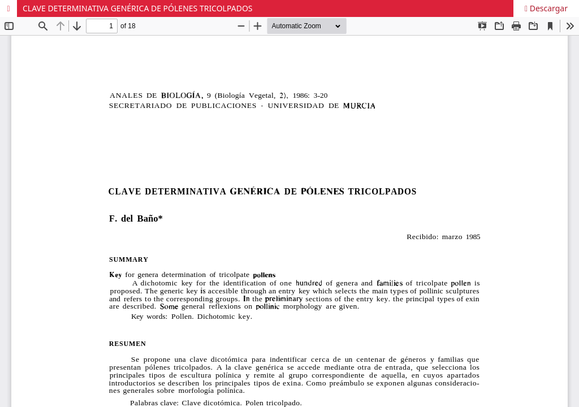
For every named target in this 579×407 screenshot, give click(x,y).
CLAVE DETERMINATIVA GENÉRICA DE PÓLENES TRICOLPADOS (138, 8)
